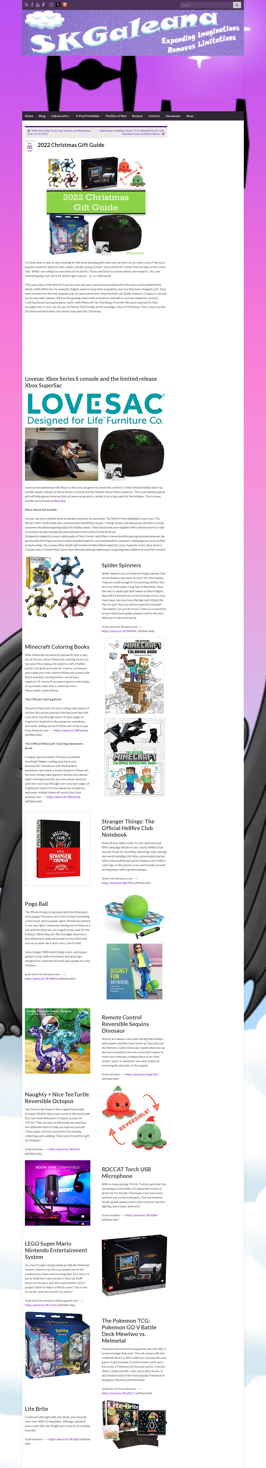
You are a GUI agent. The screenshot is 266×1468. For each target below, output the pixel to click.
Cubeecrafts (60, 116)
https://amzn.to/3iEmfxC (64, 1149)
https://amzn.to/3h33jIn (64, 1439)
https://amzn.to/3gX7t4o (118, 882)
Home (29, 116)
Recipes (137, 116)
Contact (154, 116)
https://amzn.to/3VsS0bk (142, 1215)
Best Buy (59, 500)
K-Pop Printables (87, 116)
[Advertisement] (133, 83)
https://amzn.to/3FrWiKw (41, 978)
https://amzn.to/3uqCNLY (142, 1074)
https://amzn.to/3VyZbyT (118, 1393)
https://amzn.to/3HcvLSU (41, 1305)
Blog (42, 116)
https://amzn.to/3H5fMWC (119, 631)
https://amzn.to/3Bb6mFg (71, 730)
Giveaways (173, 116)
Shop (189, 116)
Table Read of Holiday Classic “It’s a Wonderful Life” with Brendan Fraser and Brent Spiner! (131, 132)
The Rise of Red (115, 116)
